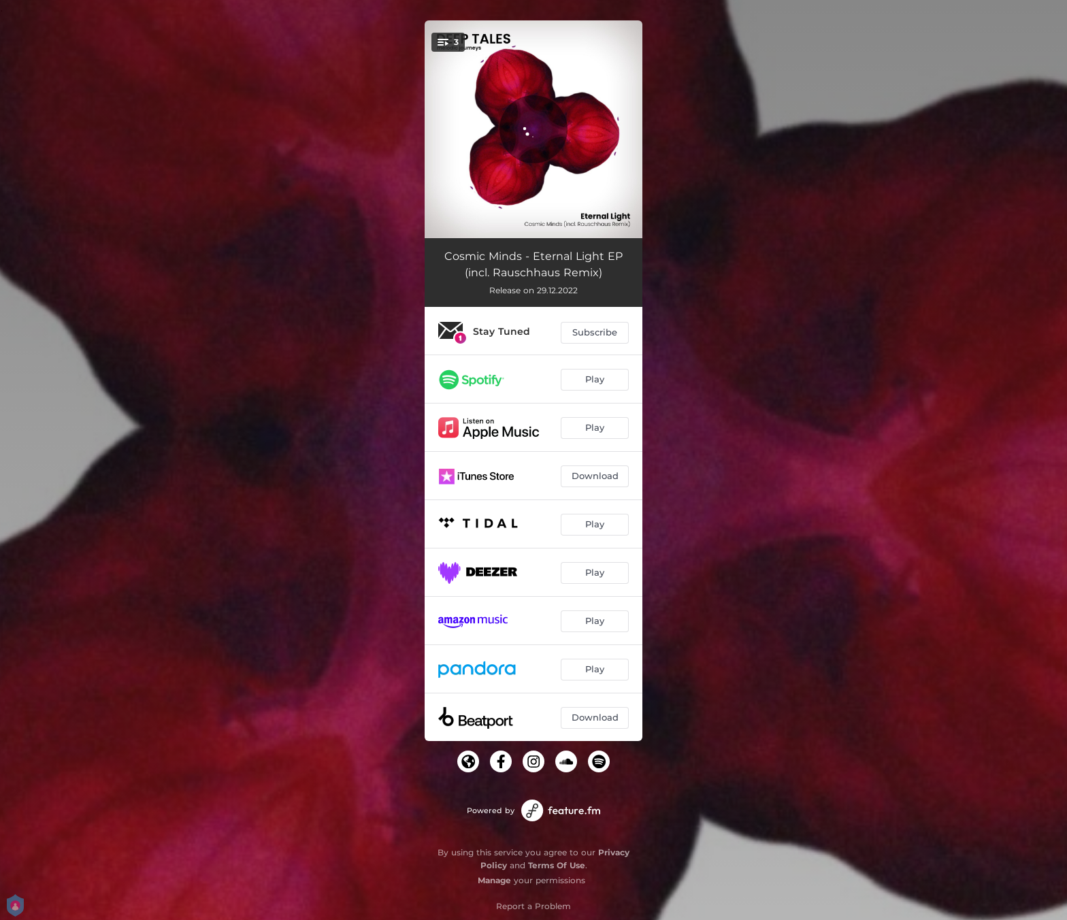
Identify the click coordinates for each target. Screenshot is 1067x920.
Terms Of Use (556, 865)
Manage (494, 880)
